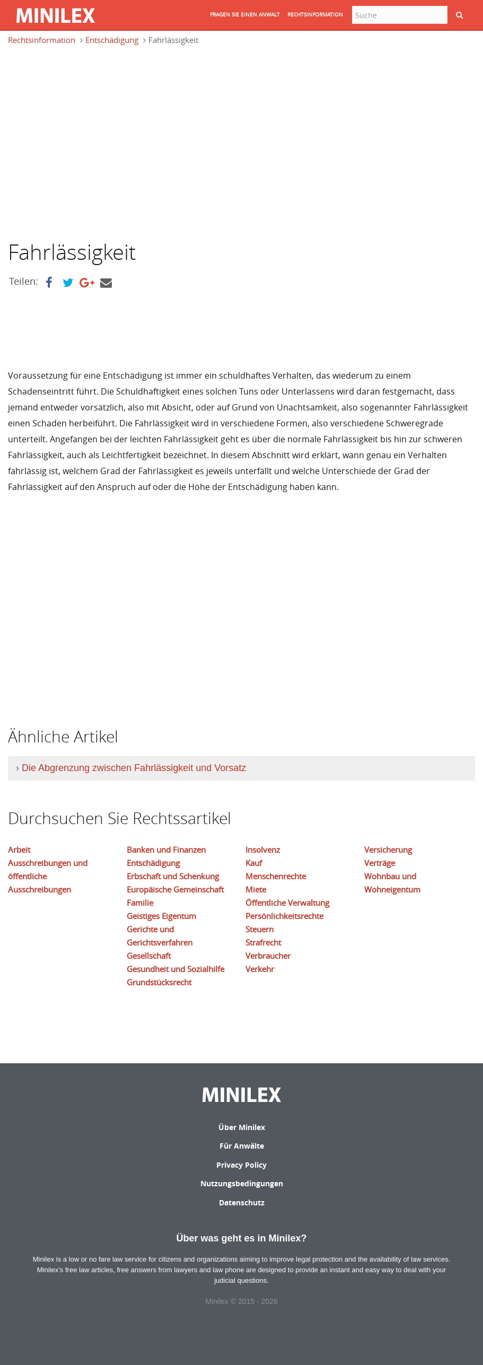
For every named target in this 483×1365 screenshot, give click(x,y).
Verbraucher (268, 955)
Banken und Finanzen (166, 849)
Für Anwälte (241, 1146)
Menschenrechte (275, 876)
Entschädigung (111, 39)
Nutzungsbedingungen (241, 1183)
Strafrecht (263, 942)
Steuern (259, 929)
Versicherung (388, 849)
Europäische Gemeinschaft (175, 889)
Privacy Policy (241, 1165)
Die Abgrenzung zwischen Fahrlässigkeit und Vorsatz (134, 768)
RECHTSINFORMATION (315, 14)
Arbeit (19, 849)
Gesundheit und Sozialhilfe (175, 969)
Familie (140, 902)
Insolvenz (262, 849)
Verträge (379, 863)
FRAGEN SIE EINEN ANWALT (245, 14)
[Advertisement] (97, 141)
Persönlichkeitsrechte (284, 916)
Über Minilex (241, 1127)
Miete (255, 889)
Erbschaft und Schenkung (173, 876)
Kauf (253, 863)
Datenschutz (242, 1202)
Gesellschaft (149, 955)
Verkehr (259, 969)
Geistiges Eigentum (161, 916)
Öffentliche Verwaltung (287, 902)
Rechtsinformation (41, 39)
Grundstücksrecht (159, 982)
